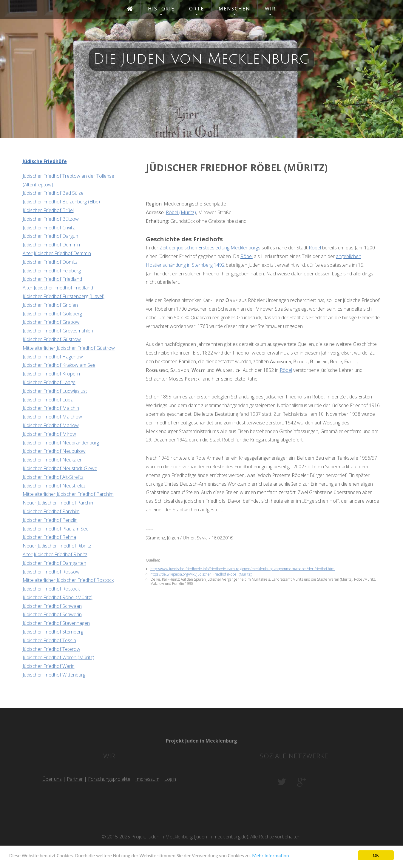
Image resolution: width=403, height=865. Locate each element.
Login (170, 779)
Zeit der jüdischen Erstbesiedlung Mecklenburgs (210, 247)
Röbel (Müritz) (181, 212)
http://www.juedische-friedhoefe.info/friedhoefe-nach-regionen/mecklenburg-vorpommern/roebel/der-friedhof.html (242, 568)
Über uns (52, 779)
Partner (75, 779)
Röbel (315, 247)
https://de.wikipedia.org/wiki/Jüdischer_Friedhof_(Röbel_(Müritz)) (201, 574)
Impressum (147, 779)
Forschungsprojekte (109, 779)
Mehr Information (270, 855)
